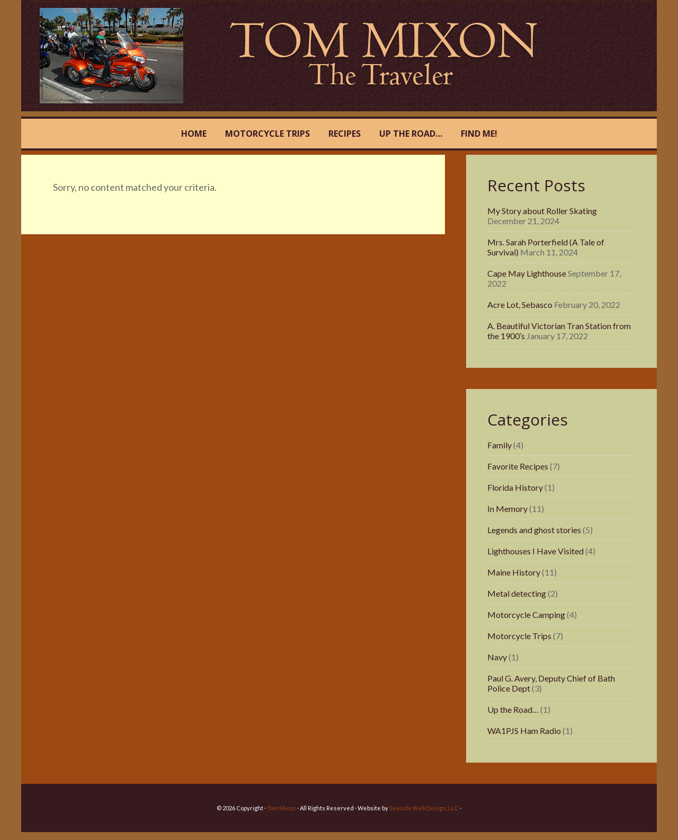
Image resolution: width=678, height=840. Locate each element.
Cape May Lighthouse (526, 273)
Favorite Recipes (517, 466)
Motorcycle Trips (519, 636)
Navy (497, 657)
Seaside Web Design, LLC (424, 807)
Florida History (515, 487)
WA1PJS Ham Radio (524, 731)
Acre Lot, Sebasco (519, 304)
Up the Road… (513, 709)
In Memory (507, 508)
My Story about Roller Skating (542, 211)
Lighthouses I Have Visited (535, 551)
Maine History (513, 572)
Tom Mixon (128, 55)
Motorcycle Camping (526, 614)
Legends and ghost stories (534, 530)
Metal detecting (516, 593)
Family (499, 445)
